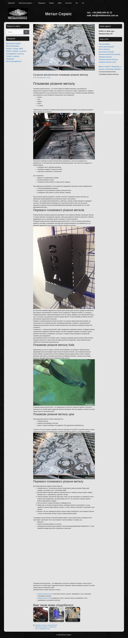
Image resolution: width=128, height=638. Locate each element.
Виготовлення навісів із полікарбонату (45, 627)
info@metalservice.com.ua (105, 15)
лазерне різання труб (44, 598)
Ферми (51, 3)
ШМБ (59, 3)
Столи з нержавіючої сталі (42, 628)
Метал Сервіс (58, 14)
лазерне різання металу (45, 594)
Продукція (41, 3)
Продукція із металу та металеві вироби (46, 625)
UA (83, 3)
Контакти (68, 3)
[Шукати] (26, 32)
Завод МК (11, 3)
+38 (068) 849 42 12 (102, 12)
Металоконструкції (27, 3)
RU (77, 3)
